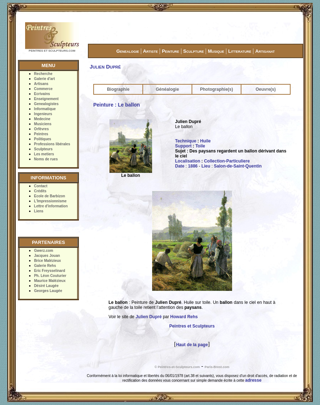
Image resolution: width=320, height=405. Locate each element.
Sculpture (193, 51)
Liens (38, 211)
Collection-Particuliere (227, 161)
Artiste (150, 51)
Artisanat (265, 51)
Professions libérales (52, 144)
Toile (200, 146)
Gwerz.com (43, 251)
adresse (253, 380)
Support (183, 146)
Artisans (41, 84)
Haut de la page (192, 344)
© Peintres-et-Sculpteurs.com (177, 367)
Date (179, 166)
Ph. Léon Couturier (50, 276)
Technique (185, 140)
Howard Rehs (184, 316)
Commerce (43, 89)
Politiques (42, 139)
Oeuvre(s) (265, 89)
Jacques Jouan (47, 256)
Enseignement (46, 99)
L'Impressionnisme (50, 201)
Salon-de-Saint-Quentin (238, 166)
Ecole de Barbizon (49, 196)
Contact (40, 186)
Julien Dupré (149, 316)
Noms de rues (46, 159)
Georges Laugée (48, 291)
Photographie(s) (216, 89)
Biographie (118, 89)
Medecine (42, 119)
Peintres (41, 134)
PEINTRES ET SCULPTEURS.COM (52, 50)
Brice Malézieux (47, 261)
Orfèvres (41, 129)
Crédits (40, 191)
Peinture (170, 51)
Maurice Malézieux (50, 281)
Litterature (239, 51)
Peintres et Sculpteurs (192, 326)
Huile (205, 140)
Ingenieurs (43, 114)
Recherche (43, 74)
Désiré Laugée (46, 286)
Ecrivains (42, 94)
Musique (216, 51)
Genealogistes (46, 104)
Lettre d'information (51, 206)
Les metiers (44, 154)
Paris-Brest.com (216, 367)
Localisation (187, 161)
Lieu (205, 166)
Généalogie (167, 89)
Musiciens (42, 124)
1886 (193, 166)
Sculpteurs (43, 149)
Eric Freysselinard (49, 271)
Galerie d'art (44, 79)
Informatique (45, 109)
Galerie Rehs (45, 266)
